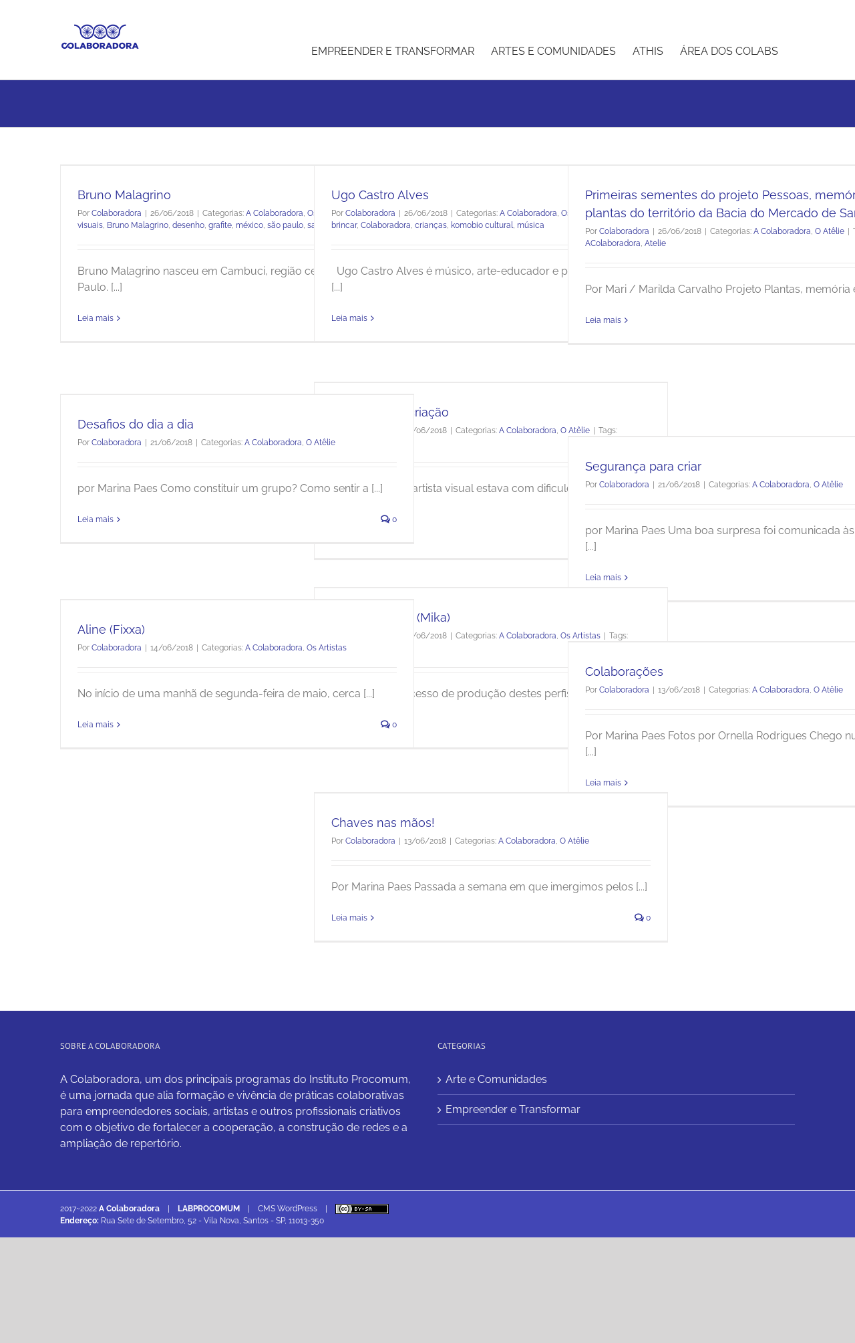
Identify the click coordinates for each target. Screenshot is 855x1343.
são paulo (285, 225)
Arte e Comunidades (496, 1079)
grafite (220, 225)
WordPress (297, 1208)
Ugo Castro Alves (380, 195)
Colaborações (624, 671)
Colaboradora (117, 213)
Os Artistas (327, 647)
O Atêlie (829, 231)
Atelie (655, 243)
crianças (431, 225)
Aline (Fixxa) (111, 629)
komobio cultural (482, 225)
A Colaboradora (274, 213)
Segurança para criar (643, 466)
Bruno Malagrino (124, 195)
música (530, 225)
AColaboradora (613, 243)
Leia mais (95, 318)
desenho (188, 225)
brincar (344, 225)
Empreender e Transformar (513, 1109)
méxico (249, 225)
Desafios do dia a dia (135, 424)
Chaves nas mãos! (383, 823)
